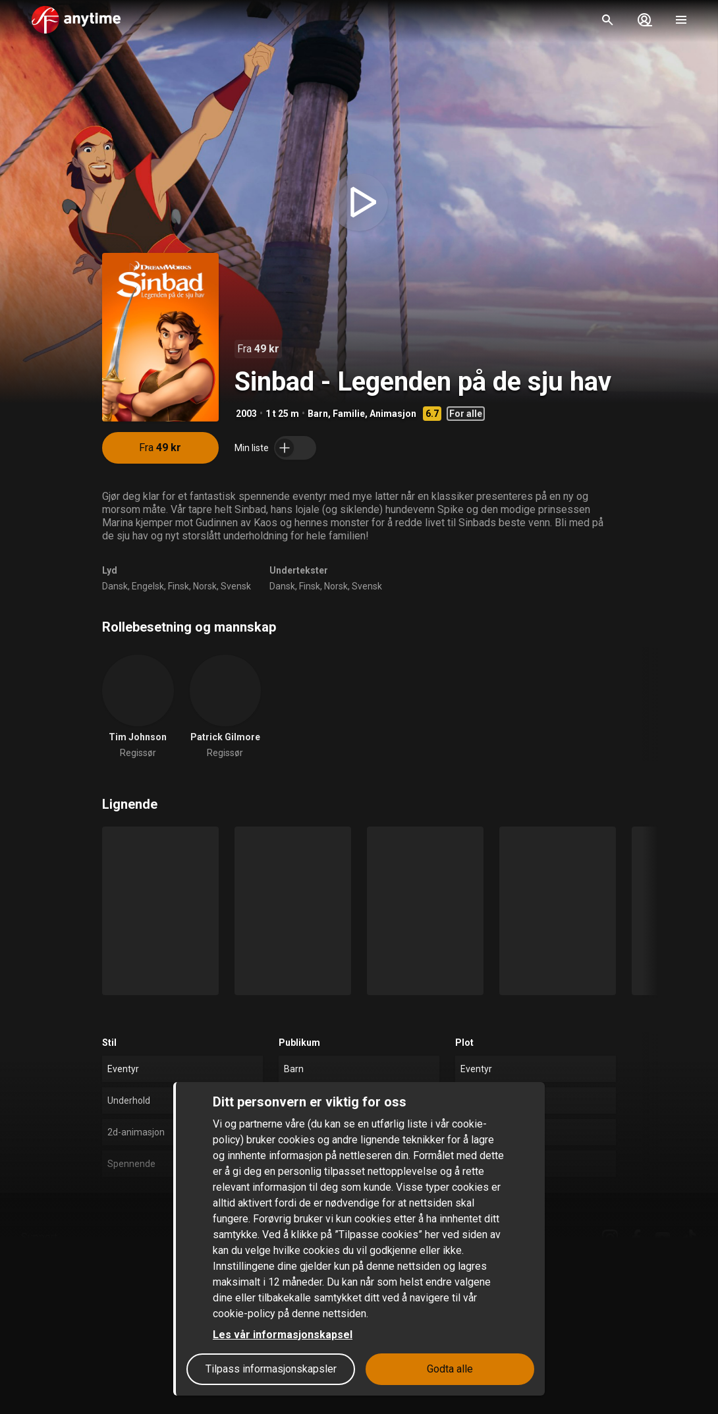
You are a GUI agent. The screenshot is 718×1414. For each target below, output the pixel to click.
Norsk (205, 586)
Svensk (236, 586)
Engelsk (148, 586)
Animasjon (393, 413)
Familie (349, 413)
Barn (318, 413)
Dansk (115, 586)
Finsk (178, 586)
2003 (246, 413)
